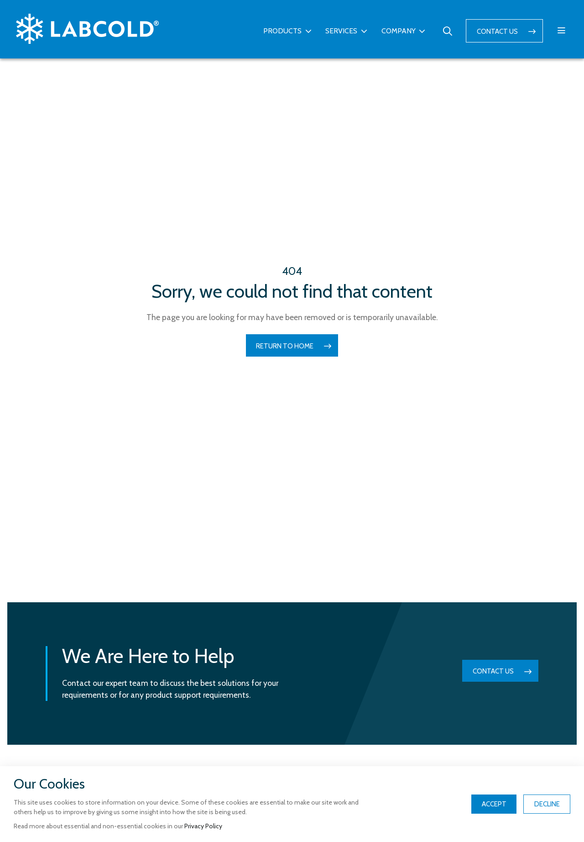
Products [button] (282, 30)
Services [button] (341, 30)
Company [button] (398, 30)
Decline (547, 804)
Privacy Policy (203, 826)
